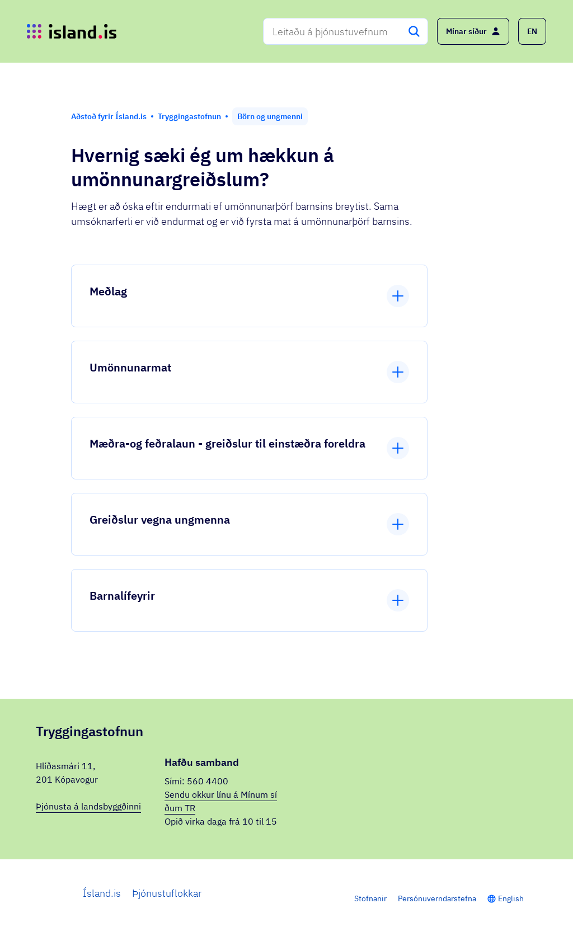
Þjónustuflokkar (166, 893)
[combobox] (345, 31)
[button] (532, 31)
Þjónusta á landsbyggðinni (88, 806)
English (511, 898)
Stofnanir (370, 898)
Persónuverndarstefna (437, 898)
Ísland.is (102, 893)
